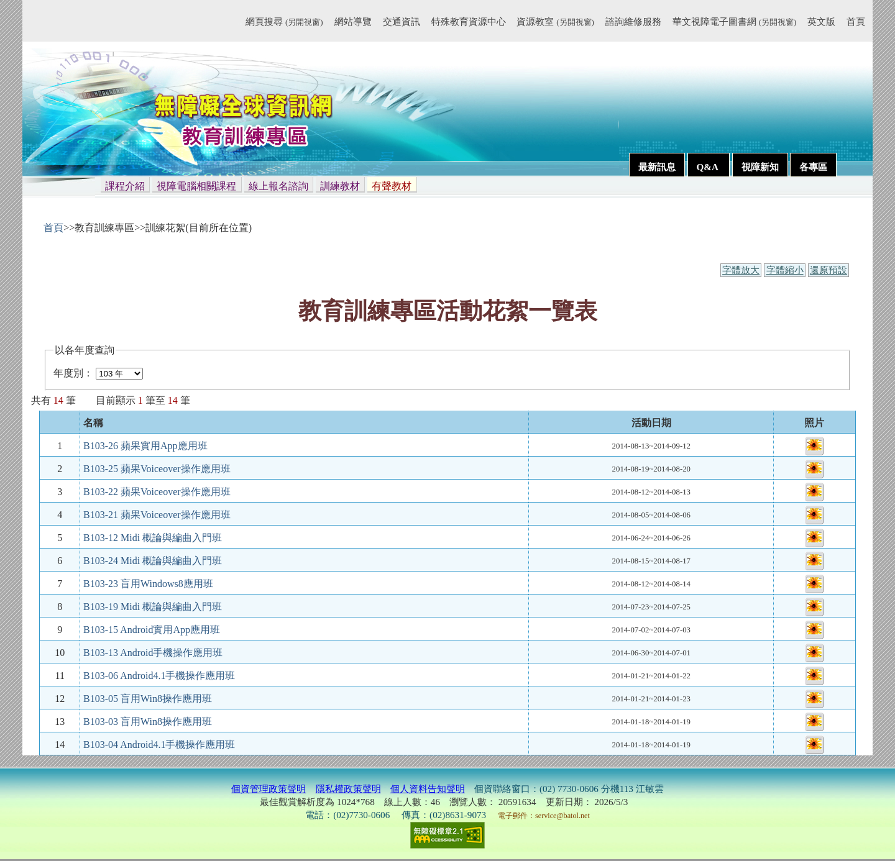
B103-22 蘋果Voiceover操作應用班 (157, 491)
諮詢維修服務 (633, 21)
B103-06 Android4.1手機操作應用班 (159, 675)
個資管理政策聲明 (268, 788)
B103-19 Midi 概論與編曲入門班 (152, 606)
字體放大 (741, 270)
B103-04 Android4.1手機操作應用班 (159, 744)
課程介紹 (125, 186)
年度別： (73, 373)
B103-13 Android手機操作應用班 (153, 652)
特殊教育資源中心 (468, 21)
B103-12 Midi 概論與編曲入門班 (152, 537)
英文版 (821, 21)
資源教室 (555, 21)
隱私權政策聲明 (348, 788)
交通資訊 (401, 21)
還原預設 (828, 270)
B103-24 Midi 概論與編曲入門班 (152, 560)
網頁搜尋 (284, 21)
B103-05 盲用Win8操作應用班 (147, 698)
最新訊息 (657, 167)
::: (240, 23)
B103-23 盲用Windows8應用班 (148, 583)
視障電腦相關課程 (196, 186)
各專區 (813, 167)
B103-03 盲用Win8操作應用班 (147, 721)
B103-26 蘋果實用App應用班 (145, 445)
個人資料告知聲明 (427, 788)
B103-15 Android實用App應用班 (151, 629)
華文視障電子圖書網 (734, 21)
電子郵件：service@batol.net (544, 815)
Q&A (708, 167)
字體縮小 (785, 270)
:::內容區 (37, 207)
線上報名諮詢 (278, 186)
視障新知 (760, 167)
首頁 (856, 21)
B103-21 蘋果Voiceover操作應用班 (157, 514)
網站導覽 (353, 21)
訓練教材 (340, 186)
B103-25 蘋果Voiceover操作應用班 (157, 468)
